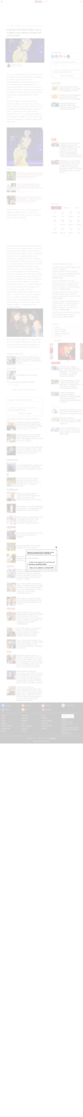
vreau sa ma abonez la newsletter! (41, 568)
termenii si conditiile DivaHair (37, 564)
